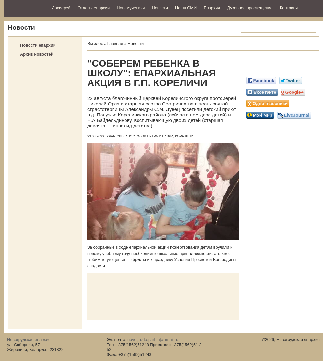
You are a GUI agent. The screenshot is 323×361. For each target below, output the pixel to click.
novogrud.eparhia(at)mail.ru (152, 339)
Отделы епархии (94, 7)
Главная (115, 43)
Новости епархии (38, 45)
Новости (160, 7)
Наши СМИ (186, 7)
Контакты (289, 7)
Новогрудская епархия (26, 7)
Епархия (212, 7)
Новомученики (131, 7)
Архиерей (61, 7)
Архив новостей (37, 54)
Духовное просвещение (250, 7)
